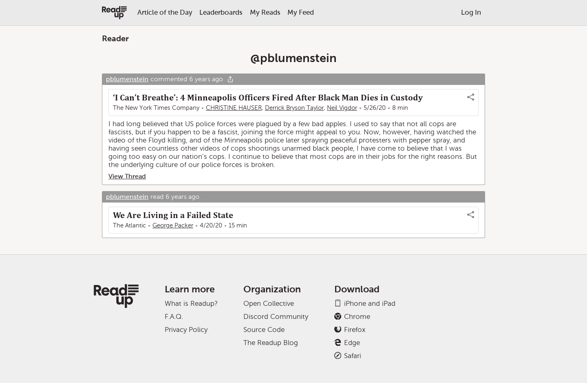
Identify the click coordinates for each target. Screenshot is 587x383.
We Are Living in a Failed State (173, 215)
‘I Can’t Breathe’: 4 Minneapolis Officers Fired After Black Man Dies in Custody (268, 97)
